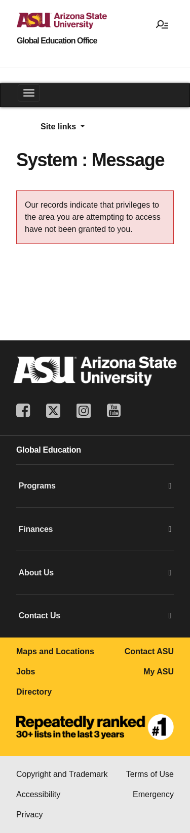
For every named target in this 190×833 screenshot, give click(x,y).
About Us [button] (95, 573)
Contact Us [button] (95, 616)
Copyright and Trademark (62, 774)
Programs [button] (95, 486)
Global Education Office (57, 41)
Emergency (153, 794)
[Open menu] (162, 24)
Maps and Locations (55, 651)
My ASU (158, 671)
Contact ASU (149, 651)
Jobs (25, 671)
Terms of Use (150, 774)
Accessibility (38, 794)
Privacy (29, 814)
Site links (60, 126)
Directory (34, 692)
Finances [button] (95, 529)
